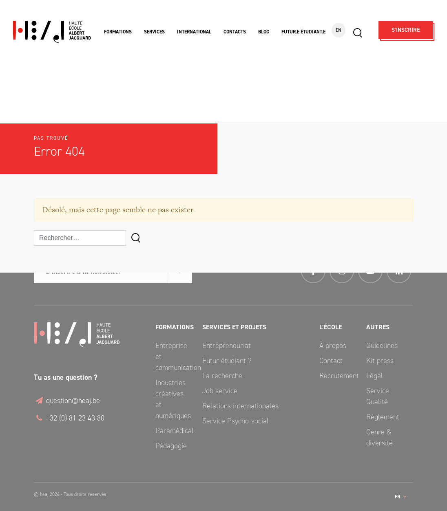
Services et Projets (234, 327)
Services (154, 32)
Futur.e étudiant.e (303, 32)
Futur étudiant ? (227, 361)
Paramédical (172, 431)
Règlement (382, 417)
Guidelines (382, 345)
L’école (330, 327)
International (194, 32)
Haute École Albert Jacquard (52, 32)
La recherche (222, 376)
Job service (219, 391)
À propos (332, 345)
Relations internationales (240, 406)
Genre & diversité (379, 437)
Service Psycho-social (235, 421)
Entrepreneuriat (226, 345)
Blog (263, 32)
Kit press (380, 361)
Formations (118, 32)
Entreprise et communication (172, 356)
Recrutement (336, 376)
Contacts (235, 32)
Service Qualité (377, 396)
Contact (331, 361)
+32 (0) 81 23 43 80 (69, 418)
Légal (374, 376)
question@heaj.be (67, 400)
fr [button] (398, 496)
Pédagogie (171, 446)
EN (338, 30)
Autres (377, 327)
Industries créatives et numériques (172, 399)
